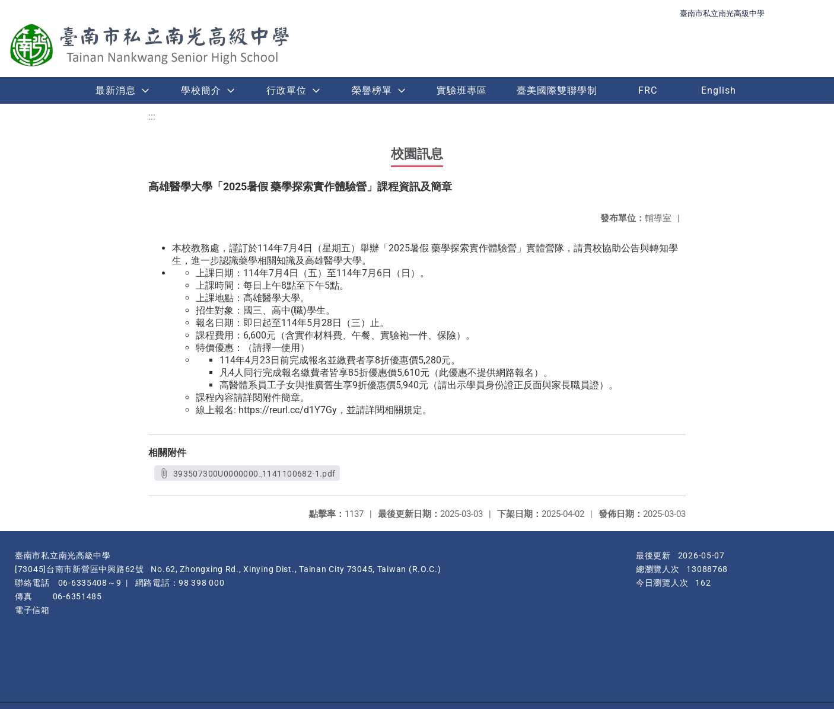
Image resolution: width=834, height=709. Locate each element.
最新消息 (116, 90)
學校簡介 (201, 90)
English (718, 90)
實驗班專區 (462, 90)
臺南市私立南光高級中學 (722, 13)
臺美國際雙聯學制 (557, 90)
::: (151, 116)
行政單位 (286, 90)
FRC (647, 90)
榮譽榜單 (372, 90)
